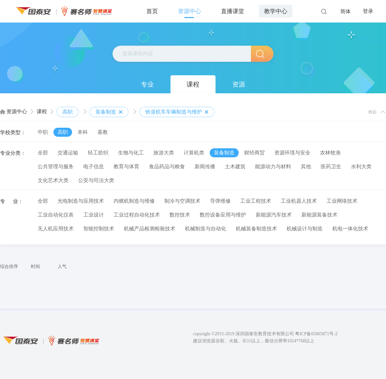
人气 (62, 266)
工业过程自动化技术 (137, 214)
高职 (67, 112)
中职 (43, 132)
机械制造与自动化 (205, 228)
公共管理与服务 (56, 166)
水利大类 (361, 166)
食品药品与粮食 (167, 166)
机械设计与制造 (305, 228)
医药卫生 (331, 166)
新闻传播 (205, 166)
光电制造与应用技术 (81, 201)
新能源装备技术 (319, 214)
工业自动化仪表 (56, 214)
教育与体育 (126, 166)
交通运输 (68, 152)
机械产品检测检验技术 (149, 228)
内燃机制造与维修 (134, 201)
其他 (306, 166)
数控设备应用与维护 (223, 214)
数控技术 (180, 214)
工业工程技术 (255, 201)
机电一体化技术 (350, 228)
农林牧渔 (330, 152)
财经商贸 (254, 152)
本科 (83, 132)
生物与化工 (131, 152)
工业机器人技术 (299, 201)
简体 (345, 11)
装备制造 (109, 112)
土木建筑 (235, 166)
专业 (147, 84)
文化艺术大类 (53, 180)
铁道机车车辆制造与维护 (176, 112)
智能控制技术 (98, 228)
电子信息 (93, 166)
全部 (43, 152)
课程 (193, 84)
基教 (102, 132)
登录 (368, 11)
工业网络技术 (341, 201)
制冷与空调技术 (182, 201)
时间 (35, 266)
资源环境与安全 (292, 152)
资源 (238, 84)
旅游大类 (163, 152)
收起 (372, 111)
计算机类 (194, 152)
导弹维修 (220, 201)
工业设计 (93, 214)
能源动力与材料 (273, 166)
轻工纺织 (98, 152)
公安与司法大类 (96, 180)
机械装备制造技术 (256, 228)
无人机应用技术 (56, 228)
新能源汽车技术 (274, 214)
